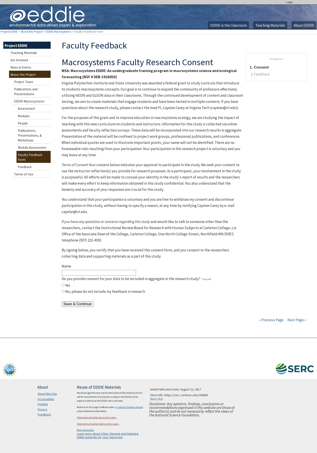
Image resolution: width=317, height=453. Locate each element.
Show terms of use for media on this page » (98, 423)
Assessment (26, 108)
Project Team (23, 82)
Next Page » (296, 319)
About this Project (32, 31)
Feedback (24, 167)
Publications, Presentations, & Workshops (30, 135)
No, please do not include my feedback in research (105, 291)
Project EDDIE (9, 31)
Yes (67, 285)
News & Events (20, 67)
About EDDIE (304, 25)
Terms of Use (23, 174)
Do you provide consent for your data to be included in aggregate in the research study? (131, 278)
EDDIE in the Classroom (228, 25)
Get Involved (19, 60)
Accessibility (46, 399)
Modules (24, 116)
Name (66, 266)
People (23, 123)
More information (85, 430)
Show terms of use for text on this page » (97, 417)
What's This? (156, 398)
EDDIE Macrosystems (58, 31)
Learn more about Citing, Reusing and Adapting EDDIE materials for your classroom (107, 435)
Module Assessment (32, 147)
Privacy (42, 409)
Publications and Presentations (25, 91)
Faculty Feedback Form (30, 157)
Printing (43, 404)
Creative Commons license (129, 407)
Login (289, 2)
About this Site (47, 394)
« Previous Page (271, 319)
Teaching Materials (270, 25)
